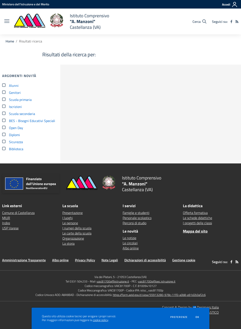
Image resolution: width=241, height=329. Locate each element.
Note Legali (109, 260)
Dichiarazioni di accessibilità (145, 260)
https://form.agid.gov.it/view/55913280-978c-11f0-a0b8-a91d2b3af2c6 (159, 295)
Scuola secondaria (22, 113)
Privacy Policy (85, 260)
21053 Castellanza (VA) (132, 277)
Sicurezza (16, 141)
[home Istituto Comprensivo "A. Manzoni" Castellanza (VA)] (61, 21)
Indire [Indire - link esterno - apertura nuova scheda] (6, 223)
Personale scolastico (137, 217)
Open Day (16, 127)
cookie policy (100, 320)
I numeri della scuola (76, 228)
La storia (68, 243)
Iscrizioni (15, 106)
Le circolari (130, 243)
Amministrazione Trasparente (24, 260)
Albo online (131, 248)
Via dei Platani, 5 (104, 277)
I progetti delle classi (197, 223)
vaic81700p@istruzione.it (113, 281)
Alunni (14, 85)
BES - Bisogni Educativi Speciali (32, 120)
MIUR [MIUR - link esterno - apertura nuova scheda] (6, 217)
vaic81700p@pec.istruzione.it (156, 281)
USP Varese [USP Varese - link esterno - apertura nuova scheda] (10, 228)
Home (10, 41)
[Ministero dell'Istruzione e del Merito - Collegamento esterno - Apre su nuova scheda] (25, 4)
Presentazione (72, 212)
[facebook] (231, 21)
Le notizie (129, 237)
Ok (197, 317)
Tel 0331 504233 (76, 281)
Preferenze (179, 317)
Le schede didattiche (197, 217)
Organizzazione (73, 238)
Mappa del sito (195, 231)
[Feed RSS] (237, 21)
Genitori (15, 92)
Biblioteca (16, 148)
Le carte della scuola (76, 233)
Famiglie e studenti (136, 212)
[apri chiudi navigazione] (6, 21)
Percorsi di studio (134, 223)
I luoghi (67, 217)
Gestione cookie (183, 260)
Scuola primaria (20, 99)
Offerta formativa (195, 212)
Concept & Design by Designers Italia (190, 307)
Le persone (70, 223)
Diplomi (14, 134)
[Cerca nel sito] (199, 21)
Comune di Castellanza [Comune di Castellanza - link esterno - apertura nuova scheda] (18, 212)
